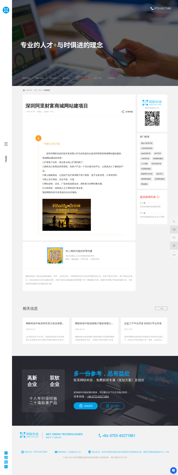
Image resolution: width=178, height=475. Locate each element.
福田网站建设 (146, 179)
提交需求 (115, 406)
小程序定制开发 (146, 148)
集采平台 (159, 174)
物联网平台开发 (146, 174)
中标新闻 (46, 90)
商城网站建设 (158, 158)
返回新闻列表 (148, 197)
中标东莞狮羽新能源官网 (150, 206)
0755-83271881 (162, 8)
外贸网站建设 (146, 169)
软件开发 (157, 153)
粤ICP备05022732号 (119, 457)
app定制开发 (145, 153)
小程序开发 (145, 158)
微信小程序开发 (146, 143)
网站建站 (144, 184)
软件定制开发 (156, 164)
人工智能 (144, 164)
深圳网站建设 (159, 179)
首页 (35, 90)
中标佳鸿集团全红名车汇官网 (152, 217)
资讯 (40, 90)
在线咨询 (88, 406)
